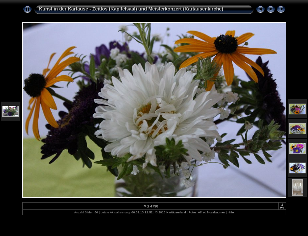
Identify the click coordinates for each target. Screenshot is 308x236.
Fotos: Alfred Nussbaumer (206, 212)
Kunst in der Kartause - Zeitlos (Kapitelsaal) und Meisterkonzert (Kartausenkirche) (131, 8)
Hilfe (230, 212)
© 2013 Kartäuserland (170, 212)
